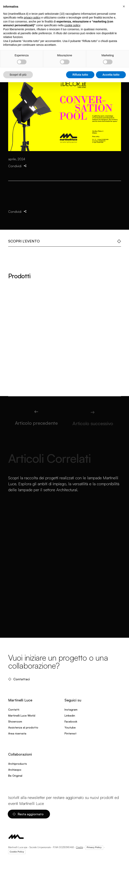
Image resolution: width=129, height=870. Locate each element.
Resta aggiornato (28, 814)
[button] (124, 6)
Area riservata (17, 733)
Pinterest (70, 733)
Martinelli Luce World (21, 715)
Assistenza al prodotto (23, 727)
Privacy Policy (94, 847)
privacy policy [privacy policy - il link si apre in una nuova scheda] (32, 17)
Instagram (70, 709)
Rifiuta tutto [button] (80, 74)
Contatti (13, 709)
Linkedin (69, 715)
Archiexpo (14, 769)
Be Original (15, 775)
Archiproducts (17, 763)
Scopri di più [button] (18, 74)
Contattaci (19, 679)
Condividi (17, 172)
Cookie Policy (17, 851)
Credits (79, 847)
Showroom (15, 721)
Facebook (70, 721)
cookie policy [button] (72, 25)
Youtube (70, 727)
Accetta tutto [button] (110, 74)
